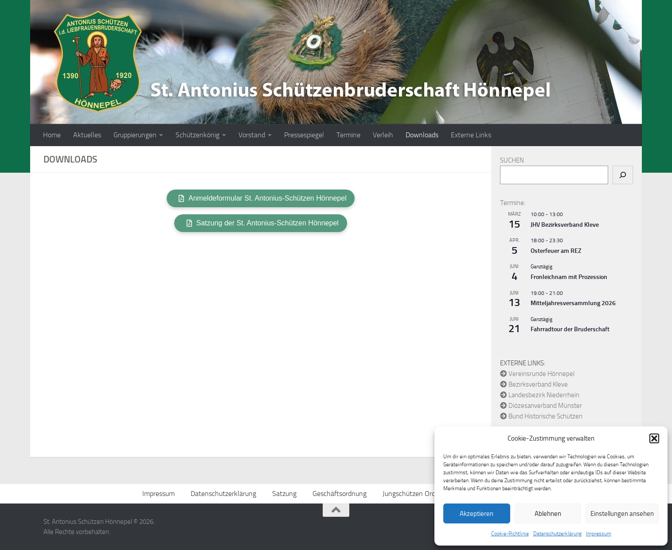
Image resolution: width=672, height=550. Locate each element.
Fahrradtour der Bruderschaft (570, 329)
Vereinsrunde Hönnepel (537, 374)
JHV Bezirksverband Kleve (565, 225)
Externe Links (471, 135)
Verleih (383, 135)
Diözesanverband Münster (541, 406)
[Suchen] (623, 175)
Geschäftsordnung (340, 493)
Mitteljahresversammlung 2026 (573, 303)
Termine (348, 135)
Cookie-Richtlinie (510, 534)
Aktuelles (87, 135)
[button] (654, 438)
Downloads (422, 135)
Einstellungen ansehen (622, 514)
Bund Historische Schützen (541, 416)
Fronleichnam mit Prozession (569, 277)
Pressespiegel (304, 135)
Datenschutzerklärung (557, 534)
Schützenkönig (197, 135)
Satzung (284, 493)
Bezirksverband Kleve (534, 384)
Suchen (512, 160)
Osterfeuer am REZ (556, 251)
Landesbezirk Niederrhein (539, 395)
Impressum (598, 534)
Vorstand (251, 135)
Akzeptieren (476, 514)
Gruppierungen (134, 135)
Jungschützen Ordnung (416, 493)
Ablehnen (548, 514)
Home (52, 135)
